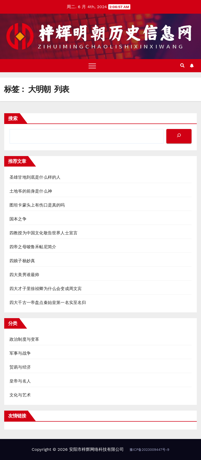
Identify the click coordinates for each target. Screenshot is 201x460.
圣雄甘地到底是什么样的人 (34, 177)
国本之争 (18, 218)
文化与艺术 (20, 394)
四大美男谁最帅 (24, 274)
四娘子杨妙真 (22, 260)
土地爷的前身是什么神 (30, 191)
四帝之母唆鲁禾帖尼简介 (32, 246)
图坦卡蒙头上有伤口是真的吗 (37, 205)
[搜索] (179, 136)
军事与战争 (20, 353)
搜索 (13, 118)
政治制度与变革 (24, 339)
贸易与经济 (20, 367)
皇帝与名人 (20, 381)
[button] (182, 65)
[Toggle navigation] (92, 65)
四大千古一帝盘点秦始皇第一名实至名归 (47, 302)
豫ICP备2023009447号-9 (149, 450)
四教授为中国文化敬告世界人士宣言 (43, 232)
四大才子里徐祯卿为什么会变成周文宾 (45, 288)
